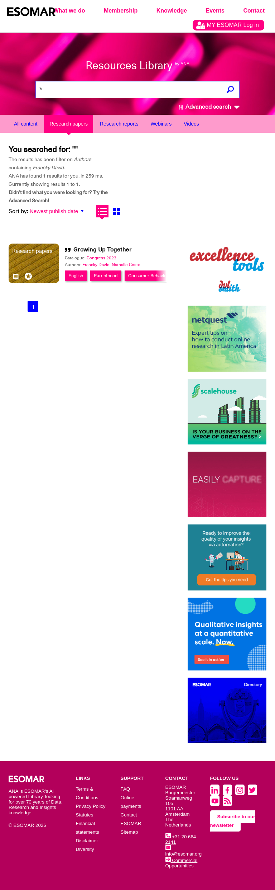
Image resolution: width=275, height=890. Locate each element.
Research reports (119, 124)
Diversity (85, 849)
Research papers (68, 124)
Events (215, 11)
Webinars (161, 124)
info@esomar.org (183, 851)
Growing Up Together (102, 249)
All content (25, 124)
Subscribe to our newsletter (232, 821)
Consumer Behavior (148, 276)
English (75, 276)
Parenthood (105, 276)
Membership (121, 11)
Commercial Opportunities (181, 863)
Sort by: (18, 211)
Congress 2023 (101, 258)
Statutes (84, 815)
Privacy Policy (91, 806)
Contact (254, 11)
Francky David (96, 265)
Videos (191, 124)
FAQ (125, 789)
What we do (69, 11)
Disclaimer (87, 840)
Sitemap (129, 832)
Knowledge (171, 11)
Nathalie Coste (126, 265)
